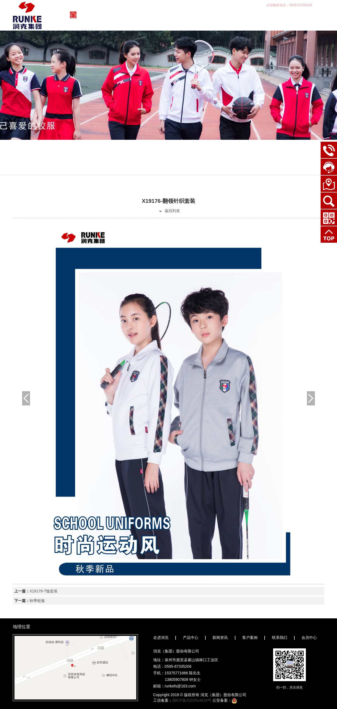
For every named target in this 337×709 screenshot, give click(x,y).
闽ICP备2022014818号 (191, 700)
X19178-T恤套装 (43, 591)
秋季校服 (37, 600)
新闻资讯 (199, 15)
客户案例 (235, 15)
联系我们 (272, 15)
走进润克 (125, 15)
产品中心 (162, 15)
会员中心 (309, 15)
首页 (88, 15)
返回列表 (169, 211)
